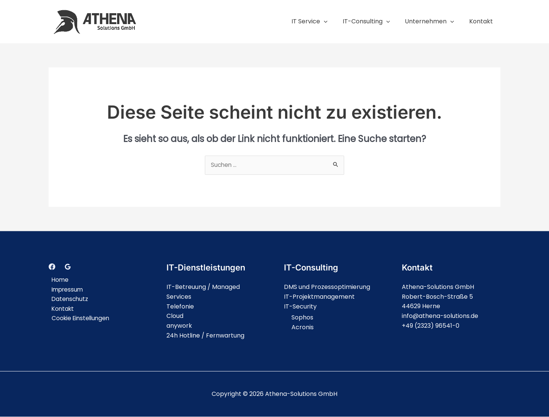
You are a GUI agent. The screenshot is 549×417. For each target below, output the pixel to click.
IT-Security (300, 306)
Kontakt (482, 21)
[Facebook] (52, 267)
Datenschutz (68, 299)
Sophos (302, 317)
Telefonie (180, 306)
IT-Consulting (374, 21)
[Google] (67, 267)
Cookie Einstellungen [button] (79, 318)
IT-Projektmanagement (319, 297)
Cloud (174, 316)
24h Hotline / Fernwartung (205, 335)
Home (57, 280)
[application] (334, 21)
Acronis (302, 327)
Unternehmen (434, 21)
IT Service (320, 21)
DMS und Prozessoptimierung (327, 287)
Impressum (65, 289)
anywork (179, 326)
